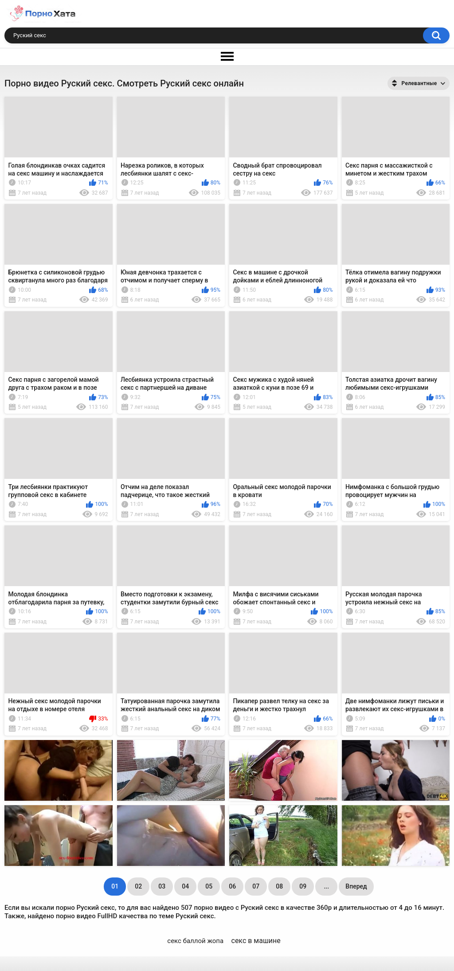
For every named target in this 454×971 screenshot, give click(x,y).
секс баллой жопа (195, 941)
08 (279, 886)
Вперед (356, 886)
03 (161, 886)
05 (208, 886)
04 (185, 886)
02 (138, 886)
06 (232, 886)
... (326, 886)
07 (255, 886)
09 (302, 886)
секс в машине (256, 940)
